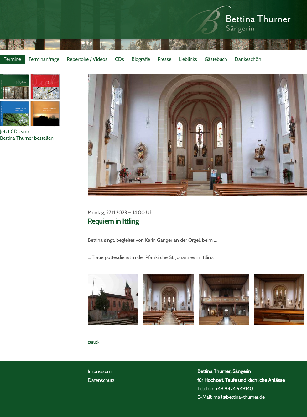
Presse (164, 59)
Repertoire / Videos (87, 59)
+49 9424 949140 (234, 389)
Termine (12, 59)
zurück (93, 342)
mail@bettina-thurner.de (239, 397)
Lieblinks (188, 59)
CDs (119, 59)
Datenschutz (101, 380)
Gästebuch (216, 59)
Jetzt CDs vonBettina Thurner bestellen (27, 134)
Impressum (100, 371)
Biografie (141, 59)
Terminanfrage (44, 59)
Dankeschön (248, 59)
